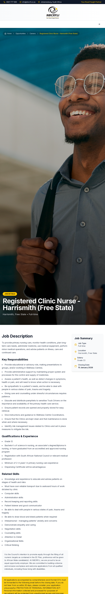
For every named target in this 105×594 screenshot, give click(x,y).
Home (8, 33)
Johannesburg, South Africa (51, 2)
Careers (33, 33)
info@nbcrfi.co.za (28, 2)
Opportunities (21, 33)
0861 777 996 (11, 2)
